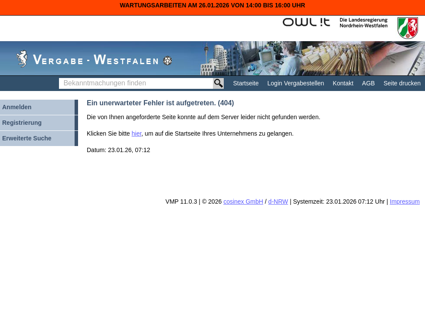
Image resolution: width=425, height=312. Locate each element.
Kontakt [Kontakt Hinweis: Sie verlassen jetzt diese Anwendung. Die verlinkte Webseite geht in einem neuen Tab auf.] (343, 83)
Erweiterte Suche (27, 138)
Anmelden (17, 107)
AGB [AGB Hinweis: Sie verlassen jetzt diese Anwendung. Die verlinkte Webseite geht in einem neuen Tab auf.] (368, 83)
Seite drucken (402, 83)
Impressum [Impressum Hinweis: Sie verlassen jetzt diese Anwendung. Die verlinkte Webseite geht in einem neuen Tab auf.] (405, 201)
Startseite (245, 83)
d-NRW (278, 201)
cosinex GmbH (243, 201)
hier (137, 133)
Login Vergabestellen (296, 83)
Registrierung (22, 122)
